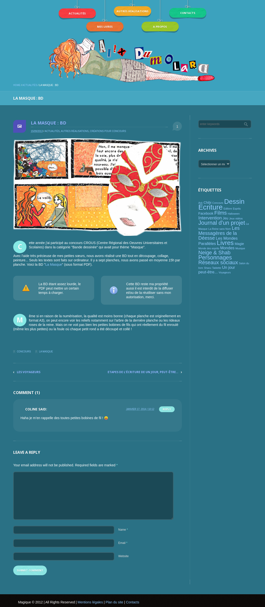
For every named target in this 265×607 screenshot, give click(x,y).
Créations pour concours (108, 131)
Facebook (205, 213)
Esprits (237, 208)
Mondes (227, 248)
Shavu (207, 267)
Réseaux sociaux (218, 262)
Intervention (210, 217)
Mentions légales (90, 602)
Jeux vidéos (236, 218)
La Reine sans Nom (219, 228)
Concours (24, 351)
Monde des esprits (208, 248)
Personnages (215, 257)
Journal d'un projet (221, 223)
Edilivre (227, 208)
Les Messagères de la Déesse (219, 233)
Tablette (216, 267)
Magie (239, 244)
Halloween (234, 213)
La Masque (53, 264)
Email (122, 543)
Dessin (234, 201)
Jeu (225, 218)
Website (123, 556)
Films (220, 213)
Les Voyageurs (28, 372)
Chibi (207, 203)
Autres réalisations (74, 131)
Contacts (132, 602)
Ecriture (210, 207)
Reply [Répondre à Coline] (167, 409)
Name (123, 529)
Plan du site (114, 602)
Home (16, 85)
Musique (240, 248)
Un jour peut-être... (216, 269)
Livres (225, 242)
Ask (200, 202)
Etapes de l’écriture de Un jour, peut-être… (143, 372)
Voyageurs (225, 272)
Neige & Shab (214, 253)
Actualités (29, 85)
